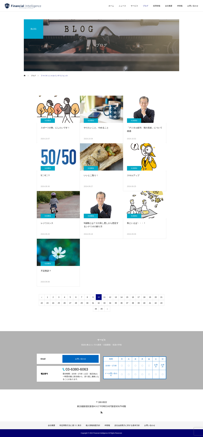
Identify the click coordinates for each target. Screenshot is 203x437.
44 (96, 309)
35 (116, 303)
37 (127, 303)
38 (133, 303)
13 (116, 297)
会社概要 (168, 6)
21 (161, 297)
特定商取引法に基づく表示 (70, 425)
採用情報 (156, 6)
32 (99, 303)
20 (156, 297)
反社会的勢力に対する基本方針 (127, 425)
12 (110, 297)
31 (93, 303)
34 (110, 303)
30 (87, 303)
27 (70, 303)
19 (150, 297)
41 (150, 303)
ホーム (111, 6)
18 (144, 297)
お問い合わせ (192, 6)
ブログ (145, 6)
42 (156, 303)
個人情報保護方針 (93, 425)
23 (47, 303)
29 (82, 303)
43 (161, 303)
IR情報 (180, 6)
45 (102, 309)
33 (104, 303)
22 (42, 303)
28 (76, 303)
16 (133, 297)
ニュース (122, 6)
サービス (134, 6)
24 (53, 303)
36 (122, 303)
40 (144, 303)
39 (139, 303)
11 (104, 297)
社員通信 (48, 120)
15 (127, 297)
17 (139, 297)
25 (59, 303)
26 (65, 303)
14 (122, 297)
